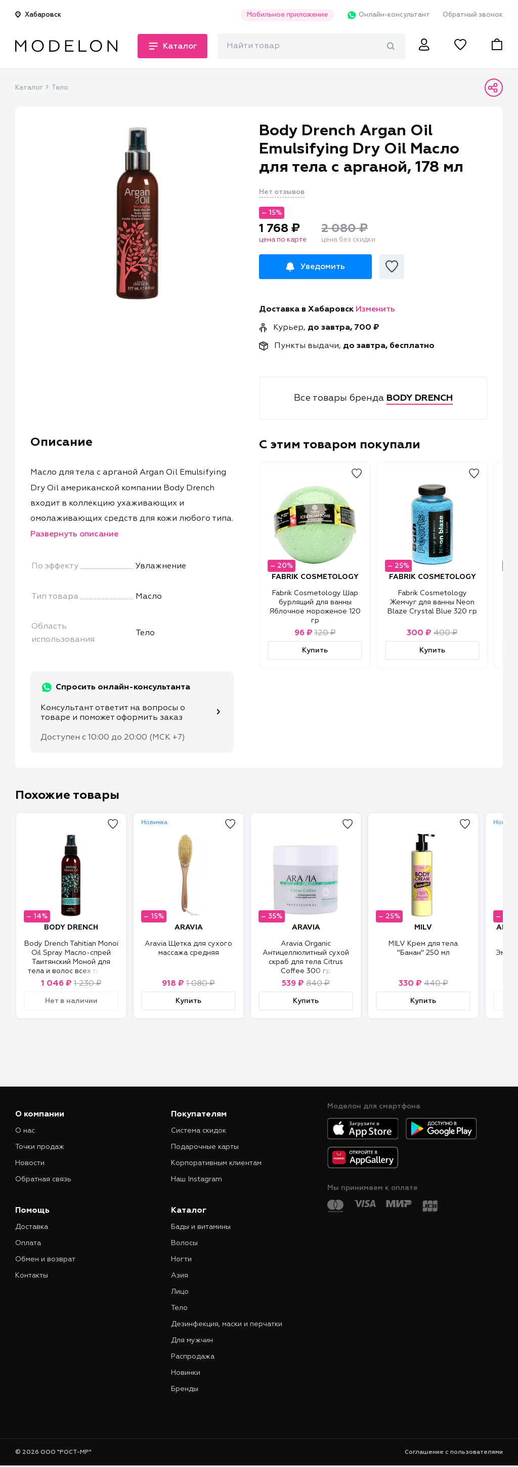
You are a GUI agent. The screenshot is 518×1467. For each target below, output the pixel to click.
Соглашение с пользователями (454, 1452)
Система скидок (198, 1130)
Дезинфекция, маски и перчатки (226, 1324)
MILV (423, 927)
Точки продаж (39, 1146)
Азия (179, 1275)
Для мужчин (192, 1340)
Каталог (28, 88)
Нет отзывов (282, 192)
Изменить (375, 309)
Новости (30, 1163)
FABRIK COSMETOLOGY (315, 577)
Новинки (185, 1372)
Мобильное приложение (287, 15)
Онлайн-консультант (388, 15)
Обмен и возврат (45, 1259)
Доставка (31, 1226)
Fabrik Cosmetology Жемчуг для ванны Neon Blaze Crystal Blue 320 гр (432, 602)
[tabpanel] (137, 213)
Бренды (184, 1389)
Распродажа (192, 1356)
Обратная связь (43, 1179)
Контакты (31, 1275)
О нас (25, 1130)
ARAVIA (189, 927)
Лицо (180, 1291)
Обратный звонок (473, 15)
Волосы (184, 1243)
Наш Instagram (196, 1179)
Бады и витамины (201, 1226)
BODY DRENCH (71, 927)
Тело (60, 88)
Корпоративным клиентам (216, 1163)
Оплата (28, 1243)
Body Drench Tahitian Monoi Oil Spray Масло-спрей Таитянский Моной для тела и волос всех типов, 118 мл (71, 962)
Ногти (181, 1259)
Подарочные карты (205, 1146)
